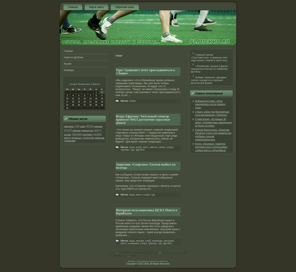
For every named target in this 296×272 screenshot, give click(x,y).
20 (84, 102)
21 (90, 102)
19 (79, 102)
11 (73, 99)
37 (110, 255)
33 (174, 252)
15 (96, 99)
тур (76, 126)
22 (96, 102)
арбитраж (99, 138)
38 (114, 255)
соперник (88, 137)
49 (131, 255)
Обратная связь (124, 7)
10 (67, 99)
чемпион (98, 126)
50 (135, 255)
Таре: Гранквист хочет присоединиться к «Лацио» (145, 71)
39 (118, 255)
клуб (68, 130)
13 (84, 99)
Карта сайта (96, 7)
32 (170, 252)
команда (157, 240)
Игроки (67, 63)
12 (79, 99)
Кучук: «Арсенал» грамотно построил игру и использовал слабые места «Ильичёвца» (211, 147)
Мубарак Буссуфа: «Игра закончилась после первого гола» (210, 104)
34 (177, 252)
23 (102, 102)
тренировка (69, 140)
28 (90, 105)
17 (67, 102)
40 (121, 255)
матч (98, 130)
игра (89, 126)
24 (67, 105)
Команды (69, 70)
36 (185, 252)
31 (67, 108)
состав (67, 134)
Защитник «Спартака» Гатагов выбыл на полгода (146, 166)
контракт (87, 134)
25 (73, 105)
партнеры (69, 126)
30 (102, 105)
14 (90, 99)
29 (96, 105)
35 (181, 252)
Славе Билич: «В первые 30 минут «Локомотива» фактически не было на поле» (213, 122)
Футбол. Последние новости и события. (148, 261)
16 (102, 99)
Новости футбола (73, 57)
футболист (77, 138)
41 (125, 255)
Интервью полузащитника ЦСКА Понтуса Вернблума (146, 211)
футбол (140, 149)
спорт (82, 126)
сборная (77, 130)
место (67, 137)
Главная (73, 7)
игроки (140, 240)
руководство (87, 130)
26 (79, 105)
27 (84, 105)
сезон (97, 134)
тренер (76, 134)
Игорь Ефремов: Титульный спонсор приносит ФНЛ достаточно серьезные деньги (143, 119)
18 (73, 102)
